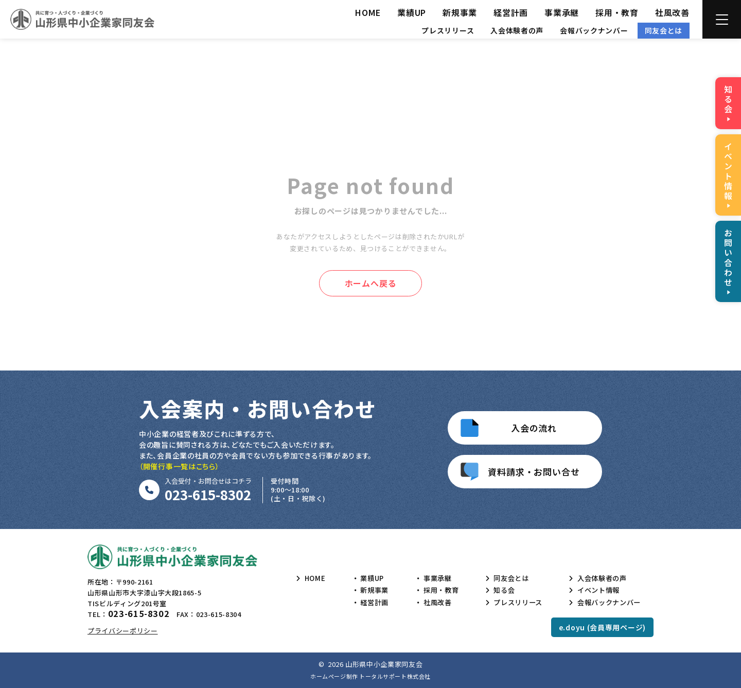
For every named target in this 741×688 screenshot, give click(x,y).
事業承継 (561, 12)
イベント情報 (595, 590)
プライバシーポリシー (122, 631)
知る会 (500, 590)
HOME (368, 12)
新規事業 (460, 12)
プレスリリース (447, 30)
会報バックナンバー (594, 30)
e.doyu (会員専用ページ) (602, 627)
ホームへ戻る (371, 283)
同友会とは (664, 30)
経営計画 (510, 12)
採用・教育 (617, 12)
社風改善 (672, 12)
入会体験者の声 (516, 30)
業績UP (411, 12)
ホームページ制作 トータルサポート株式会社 (370, 676)
